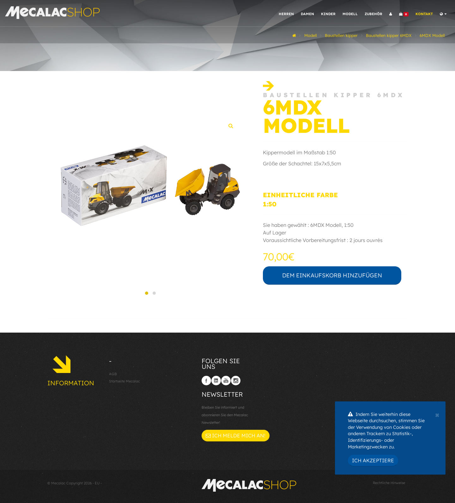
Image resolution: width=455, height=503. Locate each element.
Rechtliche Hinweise (389, 483)
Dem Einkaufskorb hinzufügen (332, 275)
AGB (113, 374)
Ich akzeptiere (373, 460)
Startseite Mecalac (124, 381)
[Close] (437, 414)
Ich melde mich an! (235, 435)
